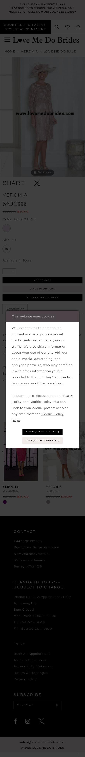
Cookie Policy (40, 401)
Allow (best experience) (42, 431)
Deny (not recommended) (42, 441)
